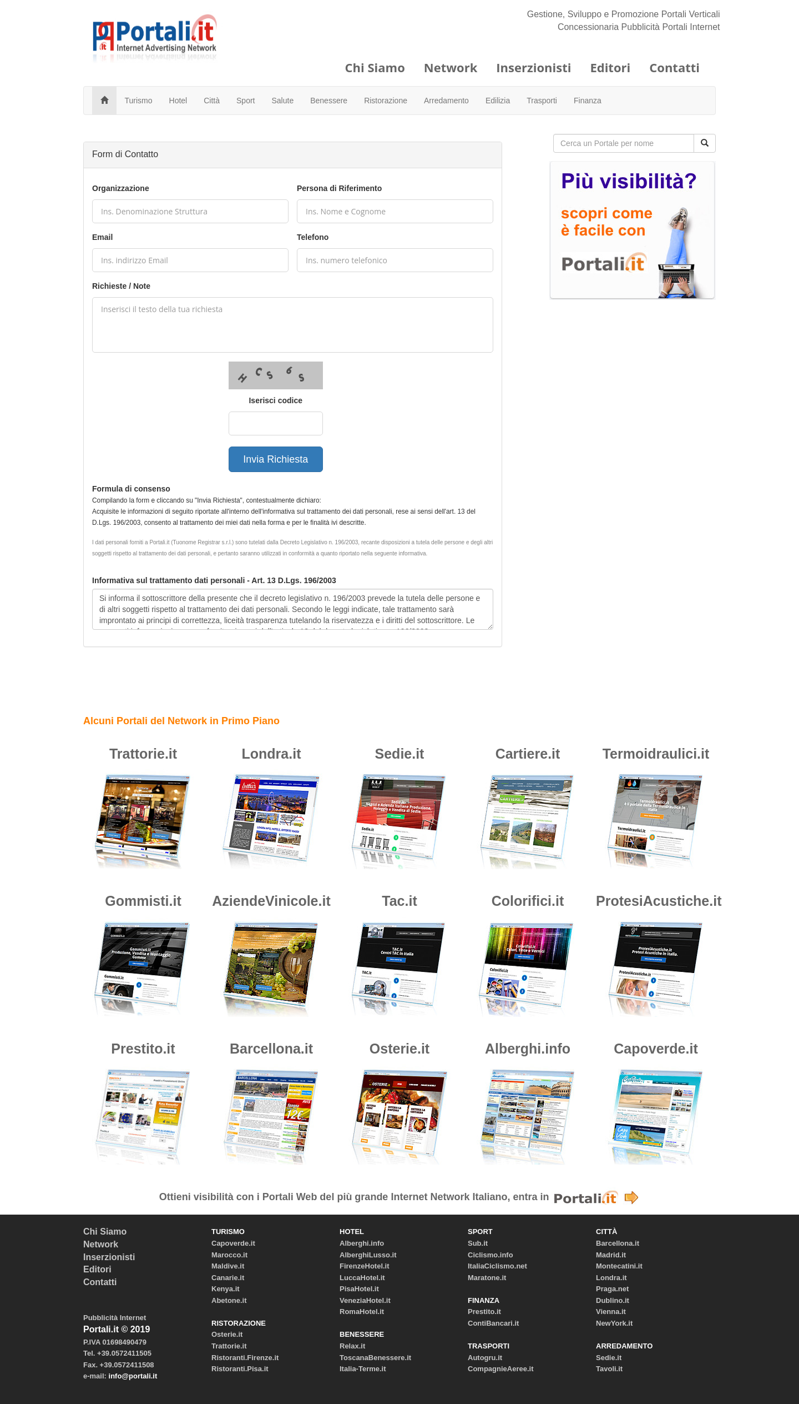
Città (212, 100)
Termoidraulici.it (656, 753)
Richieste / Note (121, 286)
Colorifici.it (528, 901)
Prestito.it (143, 1048)
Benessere (328, 100)
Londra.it (271, 753)
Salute (283, 100)
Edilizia (498, 100)
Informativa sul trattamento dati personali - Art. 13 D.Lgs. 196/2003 (214, 580)
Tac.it (399, 901)
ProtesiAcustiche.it (658, 901)
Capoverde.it (655, 1048)
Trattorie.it (143, 753)
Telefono (312, 237)
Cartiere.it (527, 753)
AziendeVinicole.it (271, 901)
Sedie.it (399, 753)
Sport (245, 100)
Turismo (139, 100)
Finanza (587, 100)
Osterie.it (399, 1048)
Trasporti (542, 100)
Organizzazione (120, 188)
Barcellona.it (271, 1048)
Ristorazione (385, 100)
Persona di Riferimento (339, 188)
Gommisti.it (143, 901)
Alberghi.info (527, 1048)
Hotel (178, 100)
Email (102, 237)
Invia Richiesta (275, 459)
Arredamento (446, 100)
